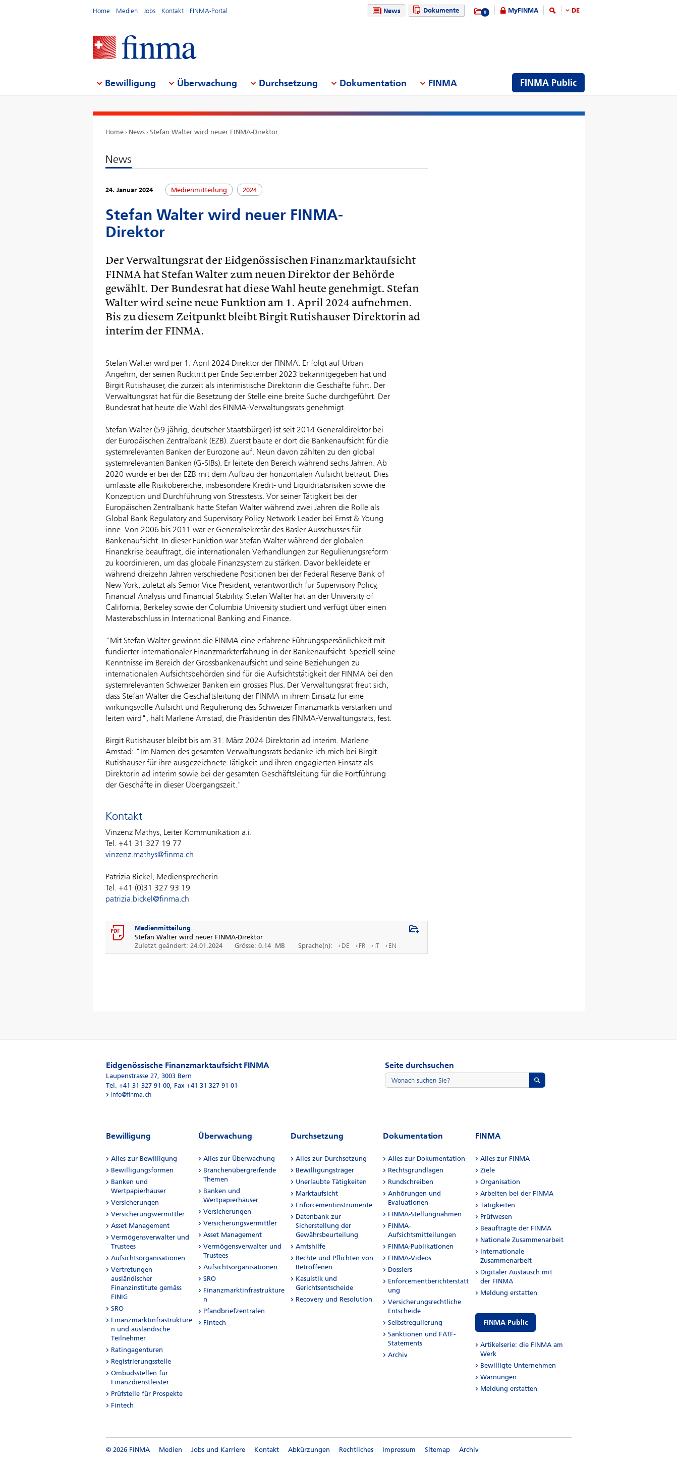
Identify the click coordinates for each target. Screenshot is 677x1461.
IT (376, 945)
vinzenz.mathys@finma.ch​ (149, 854)
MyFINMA (523, 10)
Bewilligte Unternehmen (518, 1365)
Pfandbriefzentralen (234, 1311)
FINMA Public (505, 1322)
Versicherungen (135, 1202)
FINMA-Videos (409, 1258)
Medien (127, 11)
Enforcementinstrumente (334, 1205)
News (385, 11)
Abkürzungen (309, 1449)
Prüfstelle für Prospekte (147, 1393)
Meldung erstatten (508, 1293)
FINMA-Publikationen (421, 1246)
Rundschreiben (410, 1182)
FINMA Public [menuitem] (548, 82)
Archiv (398, 1355)
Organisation (500, 1182)
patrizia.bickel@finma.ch (147, 899)
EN (392, 945)
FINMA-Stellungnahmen (425, 1214)
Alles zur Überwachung (239, 1158)
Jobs (149, 11)
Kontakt (172, 11)
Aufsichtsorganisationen (148, 1258)
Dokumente (434, 10)
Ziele (487, 1170)
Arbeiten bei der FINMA (516, 1193)
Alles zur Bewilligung (144, 1158)
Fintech (122, 1405)
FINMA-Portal (209, 11)
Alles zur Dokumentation (426, 1158)
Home (101, 11)
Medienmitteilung (163, 928)
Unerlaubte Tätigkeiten (331, 1182)
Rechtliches (356, 1449)
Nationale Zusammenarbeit (521, 1240)
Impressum (399, 1449)
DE (576, 10)
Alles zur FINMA (505, 1158)
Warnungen (498, 1377)
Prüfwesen (496, 1216)
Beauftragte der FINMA (515, 1228)
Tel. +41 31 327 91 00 (138, 1085)
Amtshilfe (310, 1246)
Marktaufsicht (317, 1193)
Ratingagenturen (137, 1350)
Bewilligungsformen (142, 1170)
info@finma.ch (131, 1094)
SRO (117, 1308)
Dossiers (400, 1269)
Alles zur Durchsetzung (331, 1158)
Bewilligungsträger (325, 1170)
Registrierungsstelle (141, 1361)
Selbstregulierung (415, 1322)
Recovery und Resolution (334, 1299)
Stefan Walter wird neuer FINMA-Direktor (214, 132)
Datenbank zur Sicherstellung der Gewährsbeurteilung (327, 1226)
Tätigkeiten (497, 1205)
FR (362, 945)
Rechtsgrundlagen (415, 1170)
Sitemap (437, 1449)
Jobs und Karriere (218, 1449)
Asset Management (140, 1225)
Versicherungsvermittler (148, 1214)
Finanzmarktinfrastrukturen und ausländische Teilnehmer (151, 1329)
